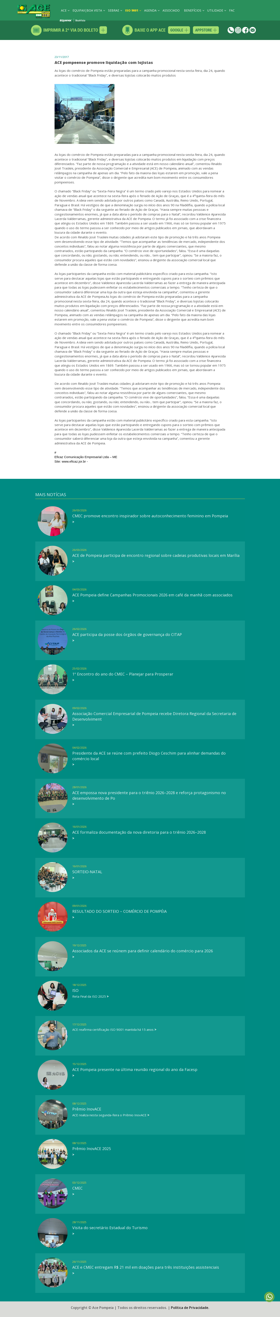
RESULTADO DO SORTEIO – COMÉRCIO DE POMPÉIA (119, 911)
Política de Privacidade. (190, 1304)
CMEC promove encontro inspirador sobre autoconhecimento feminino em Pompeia (150, 515)
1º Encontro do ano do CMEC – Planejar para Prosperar (122, 674)
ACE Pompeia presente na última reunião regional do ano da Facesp (134, 1069)
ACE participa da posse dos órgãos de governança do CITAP (127, 634)
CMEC (77, 1188)
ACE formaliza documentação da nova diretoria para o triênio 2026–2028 (139, 832)
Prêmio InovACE (86, 1109)
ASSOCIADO (171, 10)
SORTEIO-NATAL (87, 871)
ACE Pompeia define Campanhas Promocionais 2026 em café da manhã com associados (152, 594)
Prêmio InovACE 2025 (91, 1148)
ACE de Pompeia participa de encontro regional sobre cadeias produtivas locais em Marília (156, 555)
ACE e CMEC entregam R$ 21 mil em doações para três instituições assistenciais (145, 1267)
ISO (75, 990)
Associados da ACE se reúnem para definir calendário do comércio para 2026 (142, 950)
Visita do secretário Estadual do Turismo (110, 1227)
